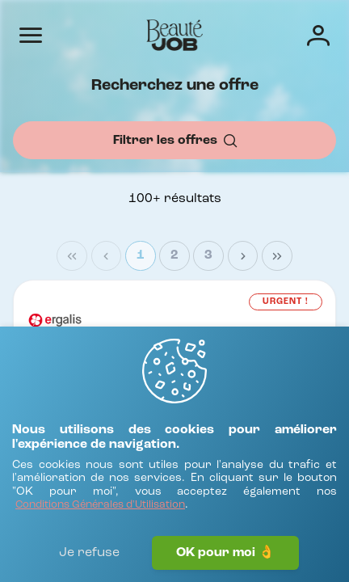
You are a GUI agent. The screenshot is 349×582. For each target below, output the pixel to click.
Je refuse (89, 552)
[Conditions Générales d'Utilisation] (100, 506)
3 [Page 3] (208, 255)
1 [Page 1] (141, 255)
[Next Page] (243, 256)
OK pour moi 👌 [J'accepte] (225, 552)
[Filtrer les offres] (174, 140)
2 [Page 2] (174, 255)
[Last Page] (277, 256)
